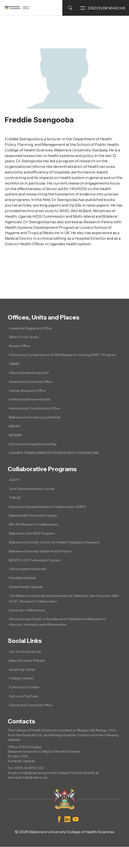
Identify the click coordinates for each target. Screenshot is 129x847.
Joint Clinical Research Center (32, 489)
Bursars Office (19, 346)
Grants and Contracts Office (30, 382)
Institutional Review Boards (29, 399)
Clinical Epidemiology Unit (29, 373)
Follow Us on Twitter (24, 687)
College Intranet (21, 678)
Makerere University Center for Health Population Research (54, 542)
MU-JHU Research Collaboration (33, 524)
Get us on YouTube (23, 696)
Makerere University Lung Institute (34, 417)
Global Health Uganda (26, 587)
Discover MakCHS (102, 8)
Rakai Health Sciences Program (33, 515)
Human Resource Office (27, 391)
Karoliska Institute (22, 578)
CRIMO (14, 364)
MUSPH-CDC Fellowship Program (35, 560)
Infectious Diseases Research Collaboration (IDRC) (47, 507)
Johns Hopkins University (27, 569)
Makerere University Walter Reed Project (40, 551)
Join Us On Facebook (25, 652)
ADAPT (14, 480)
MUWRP (15, 435)
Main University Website (27, 660)
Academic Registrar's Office (30, 328)
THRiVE (15, 498)
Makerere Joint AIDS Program (32, 533)
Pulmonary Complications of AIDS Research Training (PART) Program (62, 355)
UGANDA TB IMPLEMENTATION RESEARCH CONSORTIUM (54, 453)
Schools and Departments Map (33, 444)
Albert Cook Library (24, 337)
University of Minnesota (27, 610)
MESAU (14, 426)
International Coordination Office (34, 408)
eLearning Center (22, 669)
